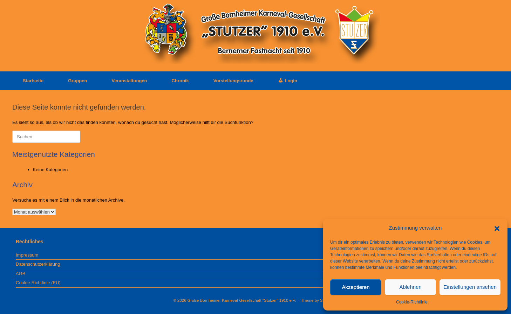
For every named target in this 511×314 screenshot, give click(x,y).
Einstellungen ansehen (470, 287)
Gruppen (77, 80)
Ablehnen (410, 287)
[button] (496, 227)
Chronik (180, 80)
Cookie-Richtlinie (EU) (38, 282)
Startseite (27, 80)
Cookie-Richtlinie (412, 302)
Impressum (27, 255)
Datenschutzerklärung (38, 264)
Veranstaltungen (129, 80)
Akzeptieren (355, 287)
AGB (20, 273)
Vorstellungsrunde (233, 80)
